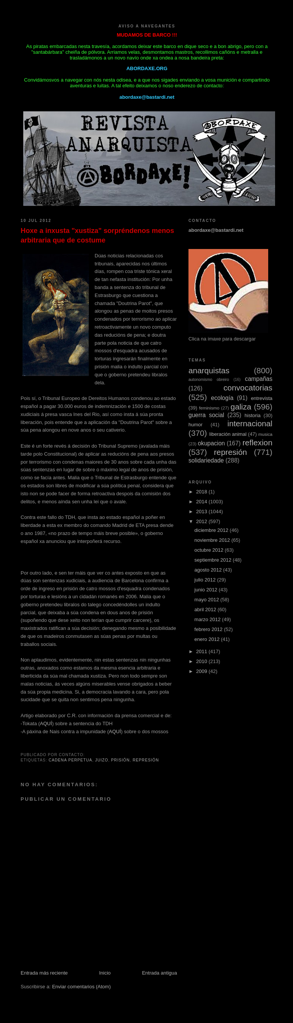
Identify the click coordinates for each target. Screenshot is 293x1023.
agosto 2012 (209, 570)
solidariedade (206, 460)
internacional (249, 423)
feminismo (209, 407)
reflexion (257, 442)
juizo (101, 760)
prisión (120, 760)
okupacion (211, 443)
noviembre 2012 (213, 540)
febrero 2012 (209, 629)
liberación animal (228, 434)
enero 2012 (208, 639)
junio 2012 (207, 590)
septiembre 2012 (214, 560)
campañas (258, 379)
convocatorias (248, 387)
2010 (202, 661)
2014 (202, 501)
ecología (222, 398)
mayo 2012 (208, 599)
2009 (202, 671)
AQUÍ (46, 723)
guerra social (206, 415)
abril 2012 (206, 609)
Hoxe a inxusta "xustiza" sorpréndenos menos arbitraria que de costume (97, 235)
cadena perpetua (70, 760)
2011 (202, 651)
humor (195, 424)
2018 (202, 492)
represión (146, 760)
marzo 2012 (208, 619)
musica (265, 434)
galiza (240, 406)
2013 (202, 511)
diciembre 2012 (212, 530)
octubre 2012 (210, 550)
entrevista (261, 398)
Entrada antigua (159, 973)
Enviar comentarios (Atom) (81, 986)
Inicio (105, 973)
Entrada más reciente (44, 973)
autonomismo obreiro (208, 379)
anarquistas (209, 370)
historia (253, 415)
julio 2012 (206, 580)
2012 (202, 521)
